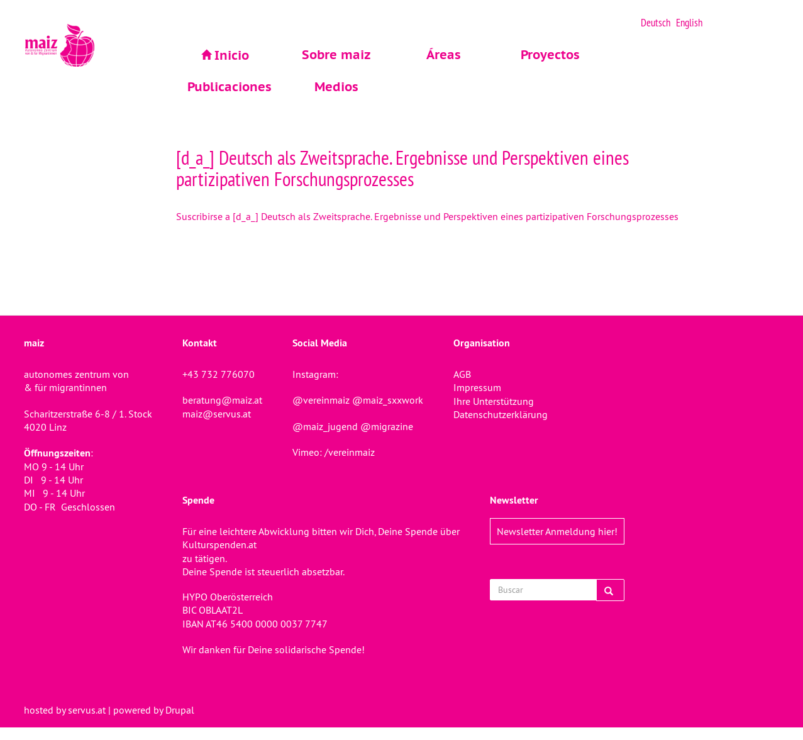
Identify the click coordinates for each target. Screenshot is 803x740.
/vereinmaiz (348, 452)
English (689, 23)
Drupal (179, 710)
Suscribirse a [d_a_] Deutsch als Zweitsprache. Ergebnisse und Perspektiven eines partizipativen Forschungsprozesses (427, 216)
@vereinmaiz (321, 400)
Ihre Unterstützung (493, 401)
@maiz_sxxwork (387, 400)
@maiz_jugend (325, 426)
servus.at (87, 710)
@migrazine (386, 426)
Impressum (477, 387)
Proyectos (550, 55)
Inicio (231, 55)
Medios (336, 87)
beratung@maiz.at (222, 400)
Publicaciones (229, 87)
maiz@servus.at (216, 413)
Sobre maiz (336, 55)
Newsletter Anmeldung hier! (557, 531)
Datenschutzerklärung (500, 414)
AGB (462, 374)
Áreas (443, 55)
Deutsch (655, 23)
